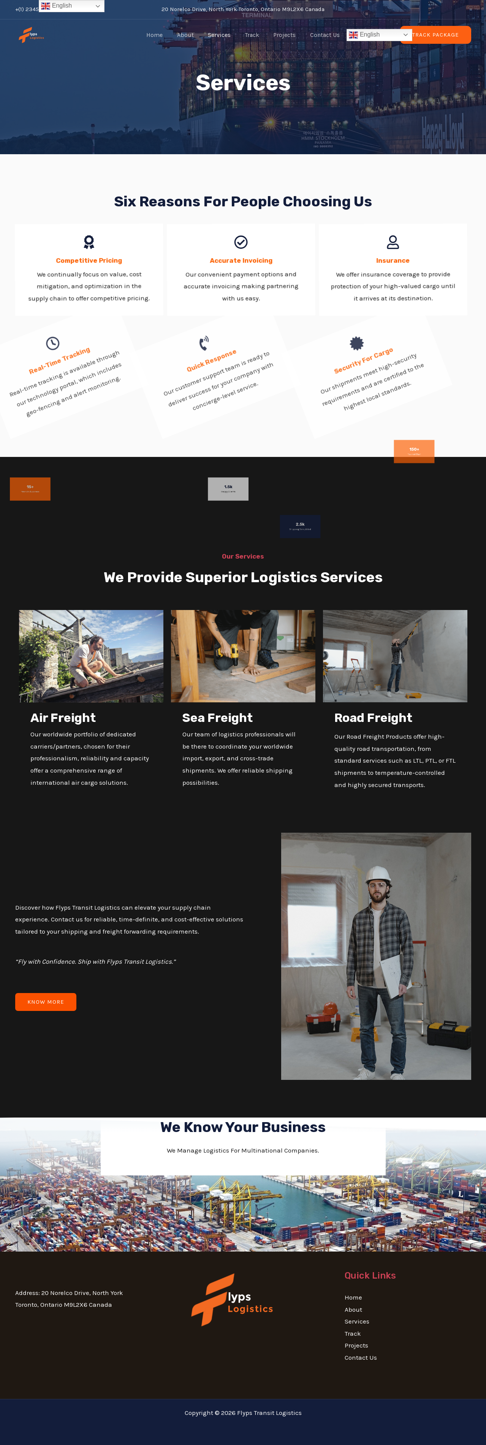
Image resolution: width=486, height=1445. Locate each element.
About (188, 34)
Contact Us (320, 34)
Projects (282, 34)
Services (220, 34)
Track (251, 34)
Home (160, 34)
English (358, 35)
